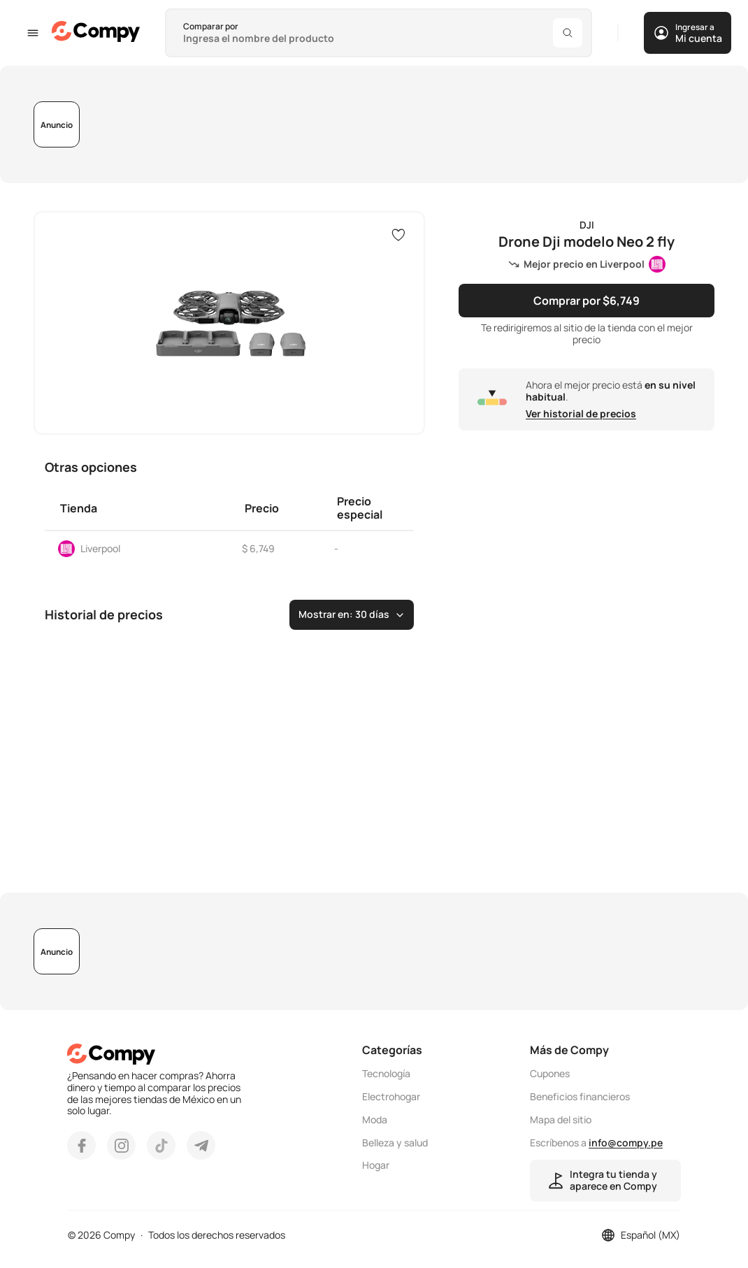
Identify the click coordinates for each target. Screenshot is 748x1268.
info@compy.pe (626, 1142)
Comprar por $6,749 (586, 300)
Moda (374, 1120)
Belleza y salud (395, 1143)
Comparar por (210, 26)
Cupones (550, 1074)
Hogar (375, 1166)
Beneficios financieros (580, 1097)
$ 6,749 (258, 548)
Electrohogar (391, 1097)
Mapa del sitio (560, 1120)
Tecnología (386, 1074)
